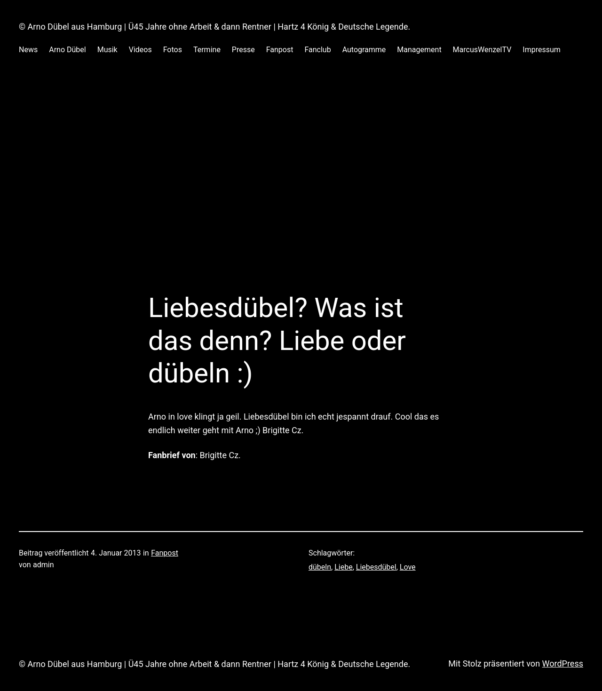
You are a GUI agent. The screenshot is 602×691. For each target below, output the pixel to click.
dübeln (320, 567)
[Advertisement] (301, 166)
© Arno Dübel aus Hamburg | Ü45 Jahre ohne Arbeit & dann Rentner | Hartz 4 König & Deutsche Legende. (214, 27)
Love (408, 567)
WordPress (562, 663)
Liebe (343, 567)
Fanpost (164, 552)
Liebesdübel (376, 567)
